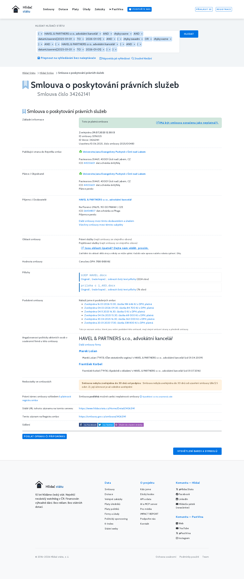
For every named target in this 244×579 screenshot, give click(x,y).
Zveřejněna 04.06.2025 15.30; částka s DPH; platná (119, 315)
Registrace (224, 9)
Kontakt (144, 523)
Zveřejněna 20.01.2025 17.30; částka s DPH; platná (118, 322)
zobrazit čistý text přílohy (122, 279)
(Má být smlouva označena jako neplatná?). (187, 122)
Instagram (183, 538)
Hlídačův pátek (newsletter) (185, 506)
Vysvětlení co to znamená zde (156, 396)
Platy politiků (112, 508)
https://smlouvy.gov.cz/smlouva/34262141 (102, 416)
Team (205, 556)
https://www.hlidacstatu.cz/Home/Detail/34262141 (107, 408)
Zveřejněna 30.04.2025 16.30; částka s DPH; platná (119, 319)
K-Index (109, 523)
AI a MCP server (148, 504)
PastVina (116, 9)
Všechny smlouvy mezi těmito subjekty (101, 224)
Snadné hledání (141, 58)
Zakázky (100, 9)
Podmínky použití (189, 556)
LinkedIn (182, 499)
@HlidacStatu (185, 489)
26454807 (89, 210)
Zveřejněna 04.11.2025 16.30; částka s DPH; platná (114, 311)
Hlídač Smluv (47, 72)
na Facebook (90, 424)
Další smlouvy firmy (90, 344)
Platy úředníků (112, 504)
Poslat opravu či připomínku (44, 436)
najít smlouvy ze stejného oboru (113, 239)
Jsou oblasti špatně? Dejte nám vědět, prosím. (115, 248)
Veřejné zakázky (114, 499)
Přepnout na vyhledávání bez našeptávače (66, 58)
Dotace (63, 9)
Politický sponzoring (116, 518)
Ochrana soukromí (166, 556)
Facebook (183, 494)
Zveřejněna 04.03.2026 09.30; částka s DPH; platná (119, 307)
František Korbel (90, 364)
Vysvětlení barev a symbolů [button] (197, 451)
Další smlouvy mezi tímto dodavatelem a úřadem (106, 221)
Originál (85, 279)
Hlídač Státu (28, 72)
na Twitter (108, 424)
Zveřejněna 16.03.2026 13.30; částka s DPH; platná (118, 304)
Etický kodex (147, 494)
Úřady (87, 9)
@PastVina (183, 533)
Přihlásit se (204, 9)
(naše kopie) (98, 279)
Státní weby (111, 528)
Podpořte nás (139, 9)
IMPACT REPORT (149, 513)
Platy (75, 9)
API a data (145, 499)
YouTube (182, 528)
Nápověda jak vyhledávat (114, 58)
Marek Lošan (88, 351)
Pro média (146, 508)
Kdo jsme (145, 489)
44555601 (89, 163)
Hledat (189, 33)
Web (180, 523)
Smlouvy (49, 9)
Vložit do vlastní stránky (129, 425)
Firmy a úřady (112, 513)
